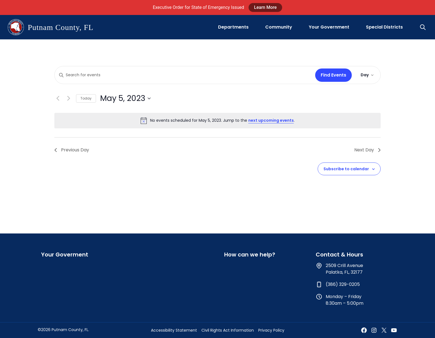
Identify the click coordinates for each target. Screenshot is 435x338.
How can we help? (249, 254)
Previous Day (71, 150)
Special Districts (384, 27)
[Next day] (68, 98)
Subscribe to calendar (346, 169)
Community (278, 27)
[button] (423, 27)
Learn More (265, 7)
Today (86, 98)
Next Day (367, 150)
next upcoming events (271, 120)
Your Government (329, 27)
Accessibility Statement (174, 330)
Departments (233, 27)
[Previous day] (57, 98)
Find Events (333, 75)
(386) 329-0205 (343, 284)
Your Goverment (64, 254)
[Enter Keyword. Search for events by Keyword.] (184, 75)
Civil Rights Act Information (227, 330)
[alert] (217, 120)
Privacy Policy (271, 330)
